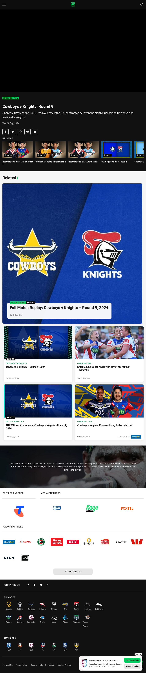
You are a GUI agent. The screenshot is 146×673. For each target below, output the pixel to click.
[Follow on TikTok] (28, 585)
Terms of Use (7, 665)
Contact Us (49, 665)
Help (41, 665)
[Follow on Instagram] (48, 585)
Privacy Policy (21, 665)
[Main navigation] (4, 4)
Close (138, 654)
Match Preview (10, 98)
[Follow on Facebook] (34, 585)
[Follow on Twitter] (41, 585)
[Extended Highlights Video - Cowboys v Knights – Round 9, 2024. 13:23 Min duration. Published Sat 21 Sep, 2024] (38, 354)
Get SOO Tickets (132, 660)
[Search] (142, 5)
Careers (34, 665)
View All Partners (73, 571)
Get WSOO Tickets (132, 666)
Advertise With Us (64, 665)
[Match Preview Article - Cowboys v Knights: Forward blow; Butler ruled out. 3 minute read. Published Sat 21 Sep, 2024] (109, 412)
